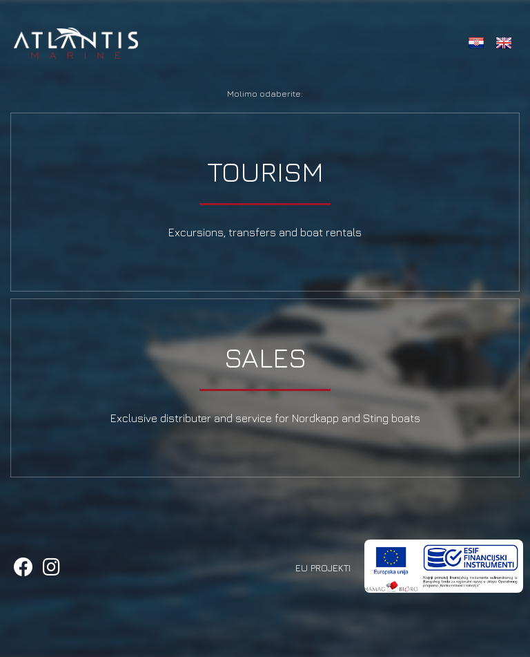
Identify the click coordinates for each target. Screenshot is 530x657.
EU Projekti (323, 567)
